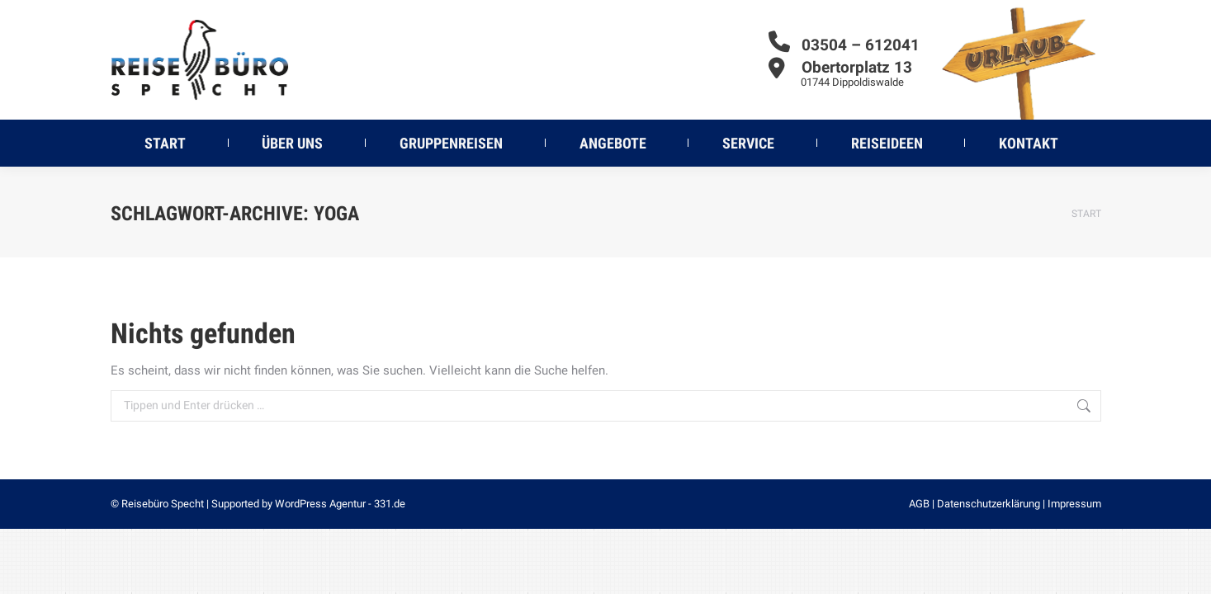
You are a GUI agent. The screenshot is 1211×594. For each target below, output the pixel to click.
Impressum (1074, 503)
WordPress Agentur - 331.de (340, 503)
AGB (919, 503)
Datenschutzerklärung (988, 503)
